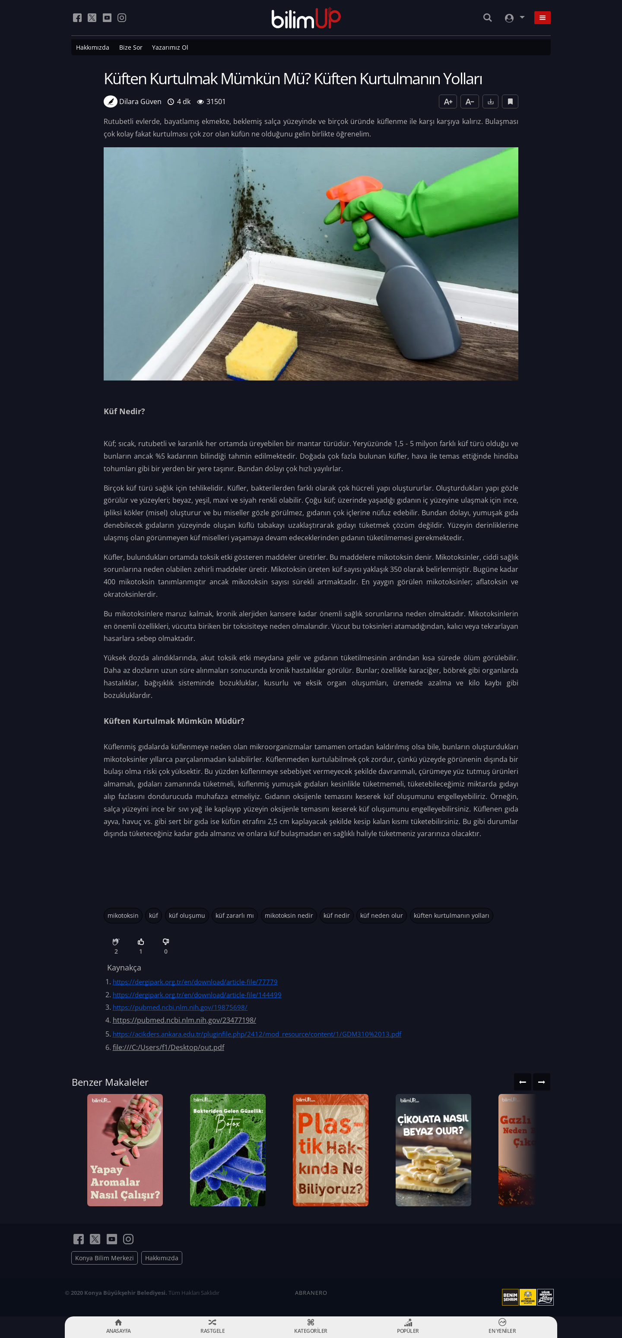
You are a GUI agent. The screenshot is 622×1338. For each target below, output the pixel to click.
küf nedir (337, 915)
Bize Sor (131, 47)
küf (153, 915)
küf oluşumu (187, 915)
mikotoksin (123, 915)
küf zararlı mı (235, 915)
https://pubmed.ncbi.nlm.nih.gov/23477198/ (184, 1020)
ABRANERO (311, 1293)
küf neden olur (381, 915)
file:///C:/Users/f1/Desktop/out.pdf (168, 1047)
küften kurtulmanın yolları (451, 915)
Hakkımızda (92, 47)
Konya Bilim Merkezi (104, 1258)
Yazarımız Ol (170, 47)
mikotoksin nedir (289, 915)
